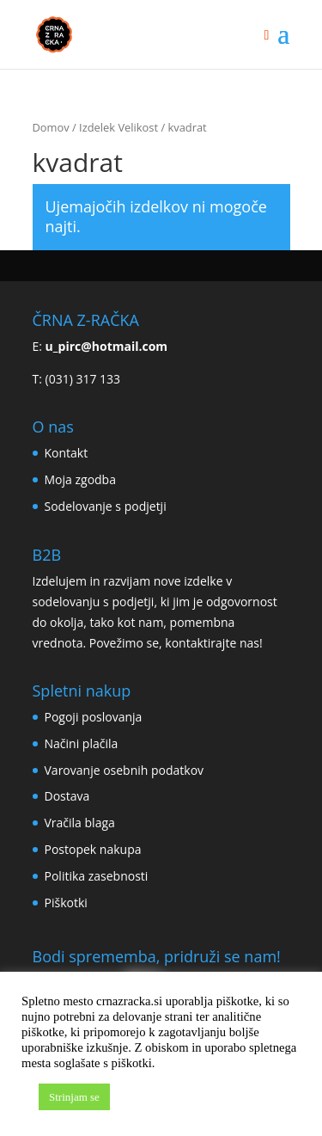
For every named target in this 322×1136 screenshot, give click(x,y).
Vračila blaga (80, 822)
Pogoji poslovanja (94, 717)
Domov (51, 127)
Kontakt (66, 453)
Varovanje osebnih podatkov (124, 770)
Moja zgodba (80, 479)
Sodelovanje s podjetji (106, 506)
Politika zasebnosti (97, 876)
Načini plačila (81, 743)
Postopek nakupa (93, 849)
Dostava (67, 796)
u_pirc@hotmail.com (107, 346)
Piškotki (66, 902)
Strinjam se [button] (74, 1096)
